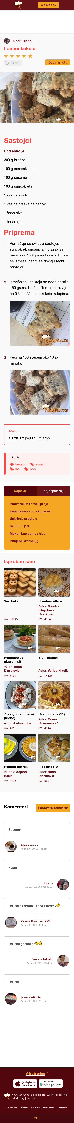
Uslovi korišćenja (57, 1094)
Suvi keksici (20, 594)
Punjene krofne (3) (24, 541)
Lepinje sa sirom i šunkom (30, 511)
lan (17, 469)
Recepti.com (7, 1096)
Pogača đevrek (20, 758)
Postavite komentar (53, 808)
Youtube (35, 1107)
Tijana (27, 41)
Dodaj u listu (57, 62)
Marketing (18, 1098)
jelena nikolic (31, 997)
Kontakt (31, 1098)
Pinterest (62, 1107)
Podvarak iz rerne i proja (29, 504)
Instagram (48, 1107)
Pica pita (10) (54, 758)
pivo (33, 469)
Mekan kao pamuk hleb (28, 533)
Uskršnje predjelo (23, 518)
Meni (37, 1118)
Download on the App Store (25, 1083)
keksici (20, 464)
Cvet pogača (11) (54, 705)
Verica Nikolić (42, 959)
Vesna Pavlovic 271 (35, 921)
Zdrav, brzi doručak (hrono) (20, 705)
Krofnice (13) (20, 526)
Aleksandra (29, 845)
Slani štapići (54, 651)
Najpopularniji (53, 491)
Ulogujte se (48, 4)
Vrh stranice (35, 1073)
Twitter (24, 1107)
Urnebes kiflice (54, 594)
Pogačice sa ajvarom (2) (20, 651)
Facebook (12, 1107)
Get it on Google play (51, 1083)
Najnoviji (20, 491)
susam (40, 464)
